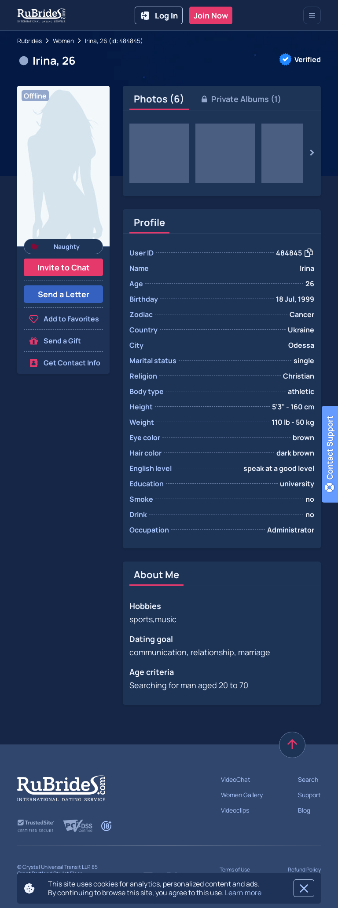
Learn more (243, 892)
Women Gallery (242, 795)
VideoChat (235, 779)
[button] (63, 166)
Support (309, 795)
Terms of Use (235, 869)
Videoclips (235, 810)
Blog (304, 810)
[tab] (159, 99)
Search (308, 779)
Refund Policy (304, 869)
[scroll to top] (292, 745)
